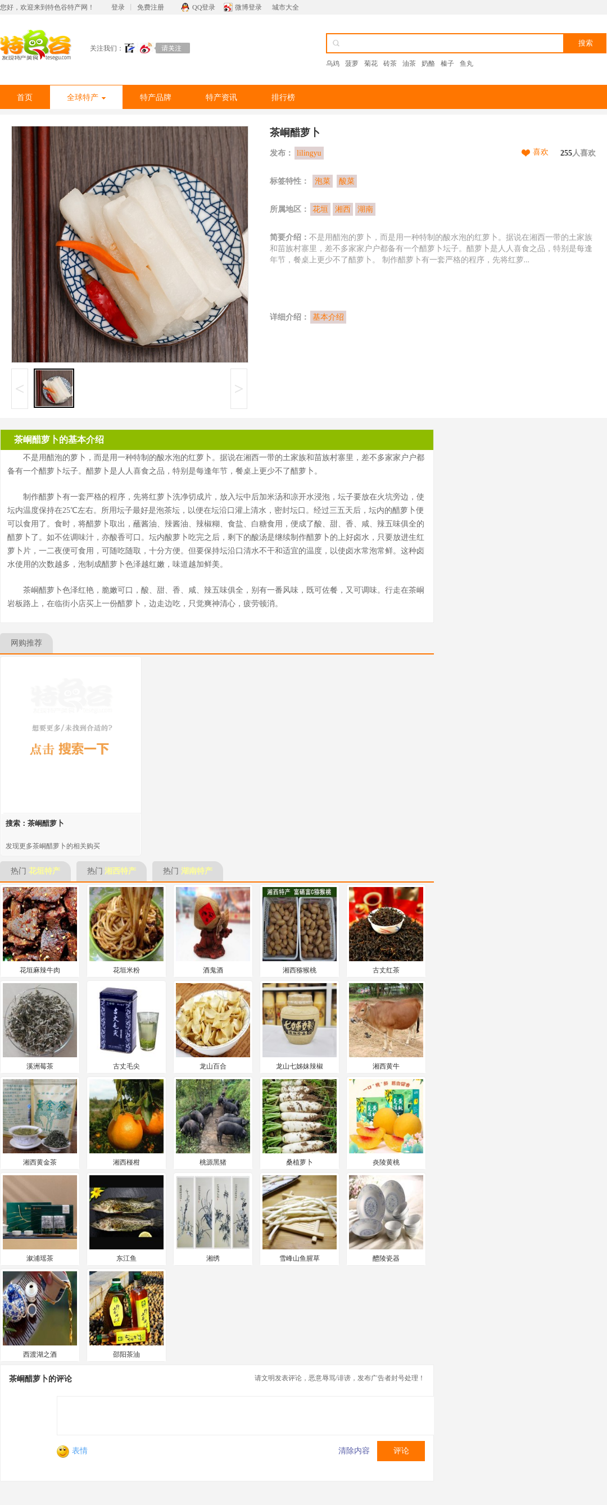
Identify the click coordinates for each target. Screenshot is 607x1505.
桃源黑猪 (213, 1162)
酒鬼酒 (213, 970)
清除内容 (354, 1451)
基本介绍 (328, 317)
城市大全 (285, 7)
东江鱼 (126, 1258)
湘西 (343, 209)
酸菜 (347, 181)
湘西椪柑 (126, 1162)
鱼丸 (466, 63)
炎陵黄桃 (386, 1162)
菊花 (371, 63)
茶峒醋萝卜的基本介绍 (59, 439)
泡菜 (322, 181)
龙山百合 (213, 1066)
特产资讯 (221, 97)
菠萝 (352, 63)
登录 (118, 7)
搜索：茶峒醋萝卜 (35, 823)
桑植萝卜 (299, 1162)
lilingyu (309, 153)
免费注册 (150, 7)
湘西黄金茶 (40, 1162)
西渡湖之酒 (40, 1354)
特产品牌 (155, 97)
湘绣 (213, 1258)
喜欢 (541, 152)
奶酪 (428, 63)
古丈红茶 (386, 970)
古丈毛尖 (126, 1066)
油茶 (409, 63)
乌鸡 (332, 63)
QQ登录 (203, 7)
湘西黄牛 (386, 1066)
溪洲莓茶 (39, 1066)
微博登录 (248, 7)
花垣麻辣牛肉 (40, 970)
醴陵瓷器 (386, 1258)
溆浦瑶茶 (39, 1258)
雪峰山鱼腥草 (299, 1258)
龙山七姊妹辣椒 (299, 1066)
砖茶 (390, 63)
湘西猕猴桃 (299, 970)
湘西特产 (120, 871)
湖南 (365, 209)
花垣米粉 (126, 970)
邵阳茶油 (126, 1354)
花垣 (320, 209)
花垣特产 (44, 871)
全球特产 (86, 97)
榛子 (447, 63)
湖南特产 (196, 871)
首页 (25, 97)
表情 (72, 1451)
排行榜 (283, 97)
